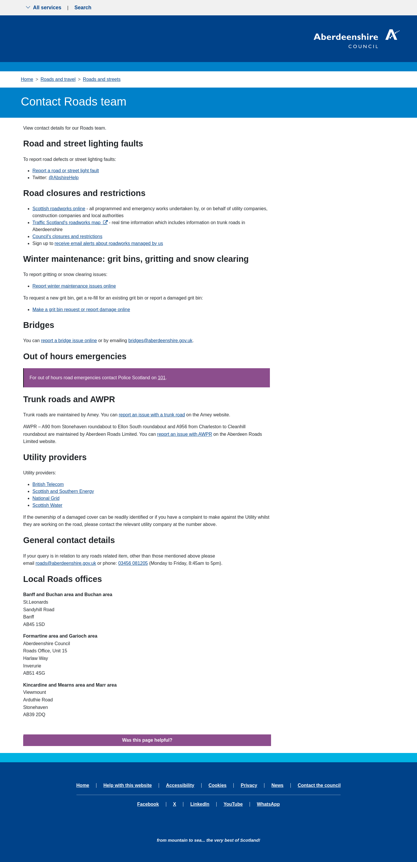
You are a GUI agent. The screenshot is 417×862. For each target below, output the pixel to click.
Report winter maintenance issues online (74, 286)
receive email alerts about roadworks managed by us (109, 243)
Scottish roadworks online (58, 208)
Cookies (217, 785)
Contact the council (319, 785)
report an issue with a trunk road (152, 414)
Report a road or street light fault (65, 170)
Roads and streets (101, 79)
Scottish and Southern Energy (63, 491)
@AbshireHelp (63, 177)
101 (162, 377)
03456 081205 (133, 563)
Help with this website (127, 785)
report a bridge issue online (69, 340)
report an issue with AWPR (184, 434)
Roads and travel (58, 79)
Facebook (148, 804)
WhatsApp (268, 804)
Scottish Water (47, 505)
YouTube (233, 804)
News (277, 785)
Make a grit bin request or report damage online (81, 309)
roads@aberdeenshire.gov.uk (66, 563)
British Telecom (48, 484)
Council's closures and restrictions (67, 236)
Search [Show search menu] (83, 7)
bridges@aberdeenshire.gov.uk (160, 340)
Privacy (249, 785)
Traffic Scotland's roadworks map (67, 222)
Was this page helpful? (147, 740)
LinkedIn (199, 804)
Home (27, 79)
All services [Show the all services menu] (43, 7)
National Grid (45, 498)
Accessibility (180, 785)
